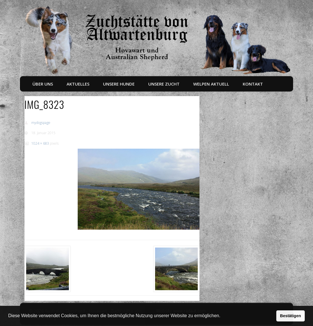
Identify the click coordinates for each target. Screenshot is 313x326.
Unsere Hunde (119, 84)
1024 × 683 (40, 143)
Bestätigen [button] (290, 315)
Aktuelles (78, 84)
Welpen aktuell (211, 84)
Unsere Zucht (164, 84)
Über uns (42, 84)
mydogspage (40, 122)
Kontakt (253, 84)
